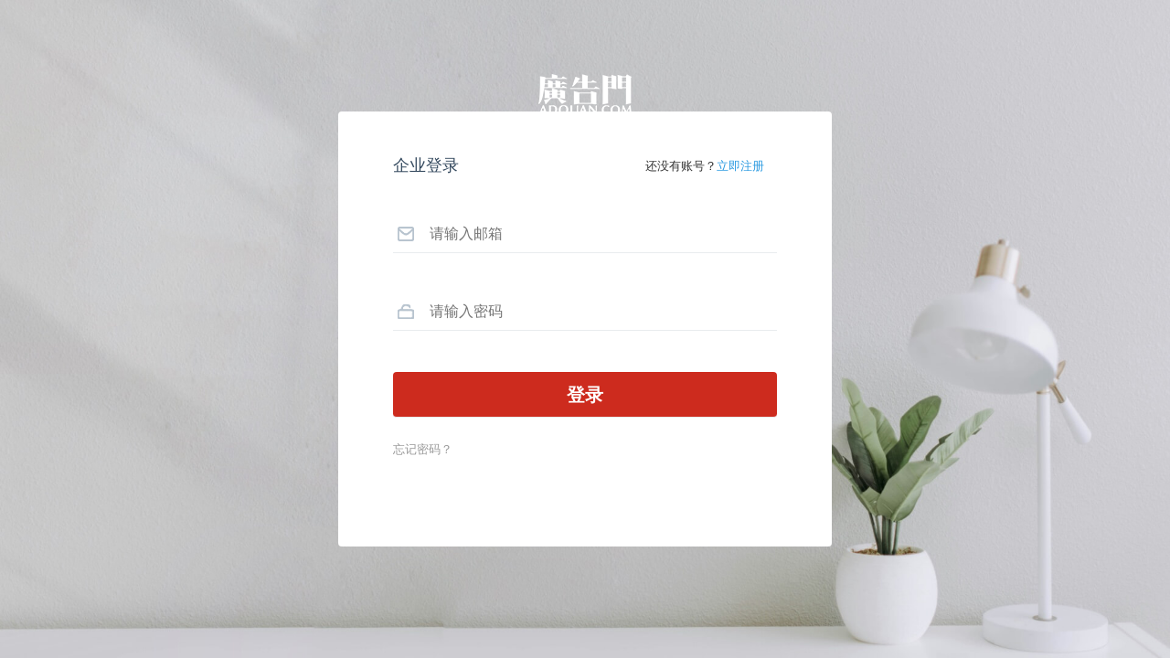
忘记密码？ (422, 449)
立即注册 (740, 166)
